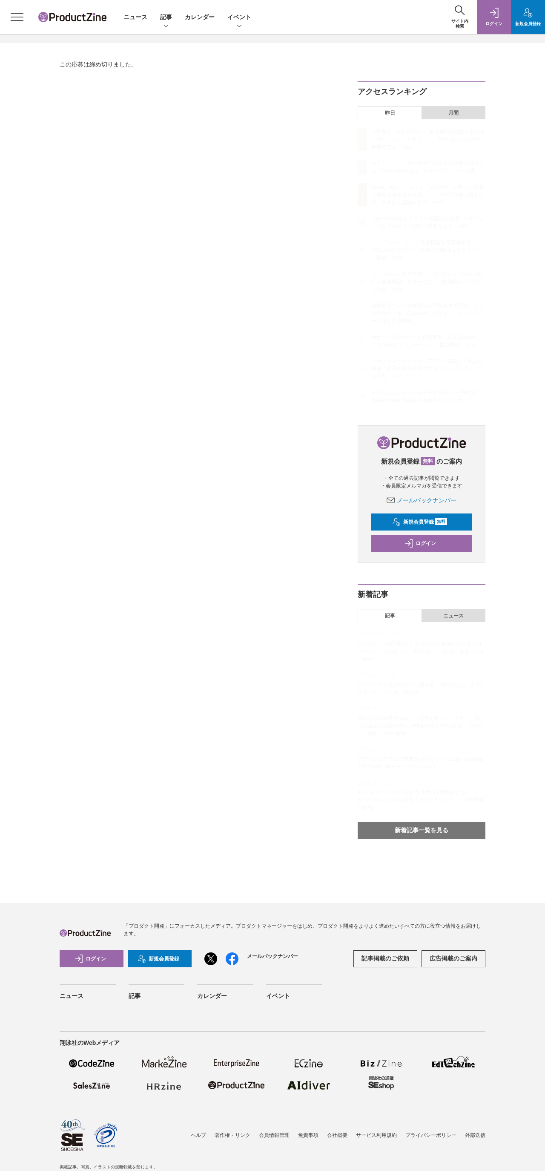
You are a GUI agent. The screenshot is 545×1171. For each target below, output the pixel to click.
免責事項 (308, 1135)
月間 (453, 113)
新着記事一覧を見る (421, 830)
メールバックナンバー (421, 500)
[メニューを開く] (17, 17)
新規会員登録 (419, 522)
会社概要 (337, 1135)
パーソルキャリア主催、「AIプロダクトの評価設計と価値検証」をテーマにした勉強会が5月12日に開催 (427, 281)
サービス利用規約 (376, 1135)
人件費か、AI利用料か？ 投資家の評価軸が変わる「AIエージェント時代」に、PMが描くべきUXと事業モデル (428, 139)
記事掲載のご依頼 (385, 958)
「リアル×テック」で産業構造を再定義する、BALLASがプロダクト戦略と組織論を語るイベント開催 (426, 250)
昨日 (390, 113)
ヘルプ (198, 1135)
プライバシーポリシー (430, 1135)
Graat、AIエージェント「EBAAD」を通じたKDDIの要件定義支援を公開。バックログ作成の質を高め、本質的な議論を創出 (428, 194)
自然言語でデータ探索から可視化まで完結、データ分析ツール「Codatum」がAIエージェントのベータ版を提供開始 (427, 313)
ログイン (420, 543)
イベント (239, 18)
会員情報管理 (274, 1135)
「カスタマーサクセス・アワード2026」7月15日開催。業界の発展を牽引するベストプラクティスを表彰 (427, 368)
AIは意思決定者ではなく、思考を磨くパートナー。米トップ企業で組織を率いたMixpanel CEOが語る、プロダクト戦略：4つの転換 (421, 725)
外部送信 (475, 1135)
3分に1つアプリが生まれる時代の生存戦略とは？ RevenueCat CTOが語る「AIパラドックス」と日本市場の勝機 (421, 799)
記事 (166, 18)
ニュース (135, 17)
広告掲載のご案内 (453, 958)
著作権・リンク (232, 1135)
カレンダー (200, 17)
